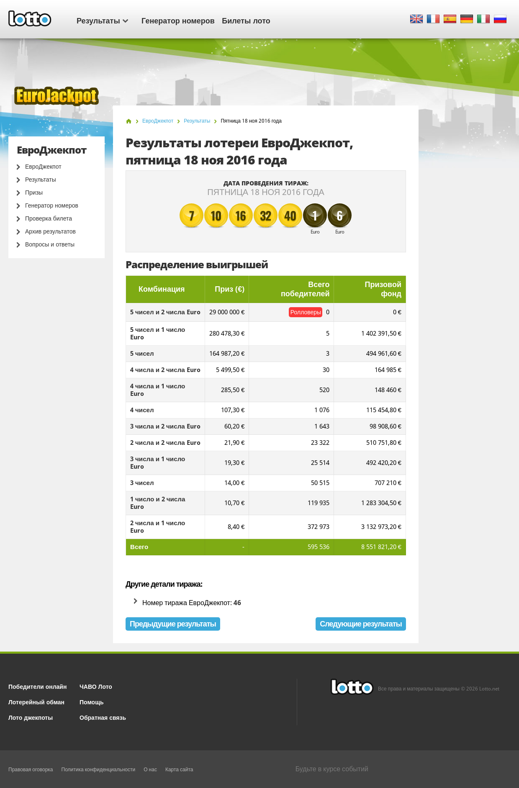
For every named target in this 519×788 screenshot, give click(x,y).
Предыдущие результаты (173, 623)
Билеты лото (246, 20)
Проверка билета (48, 218)
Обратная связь (103, 717)
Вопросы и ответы (50, 244)
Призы (34, 192)
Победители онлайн (37, 686)
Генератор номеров (178, 20)
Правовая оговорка (30, 770)
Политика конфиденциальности (99, 770)
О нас (150, 770)
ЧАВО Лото (96, 686)
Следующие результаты (361, 623)
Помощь (92, 701)
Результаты (102, 20)
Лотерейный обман (36, 701)
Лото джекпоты (30, 717)
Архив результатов (50, 231)
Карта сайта (179, 770)
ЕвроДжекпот (43, 166)
